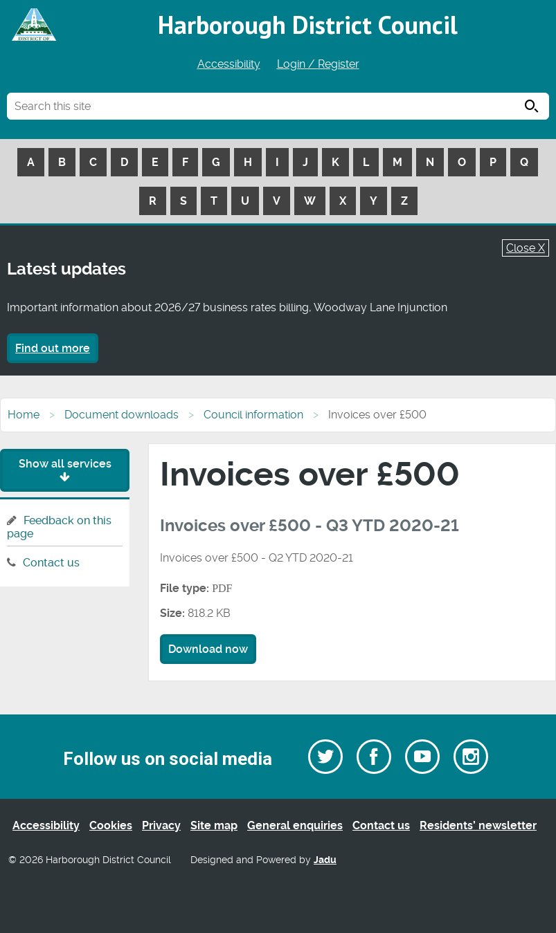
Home (23, 414)
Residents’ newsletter (478, 825)
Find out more (52, 348)
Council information (253, 414)
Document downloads (121, 414)
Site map (213, 825)
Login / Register (318, 64)
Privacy (161, 825)
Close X (525, 248)
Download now (208, 649)
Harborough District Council (308, 24)
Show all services (65, 470)
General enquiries (295, 825)
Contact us (51, 562)
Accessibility (228, 64)
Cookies (110, 825)
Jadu (325, 860)
